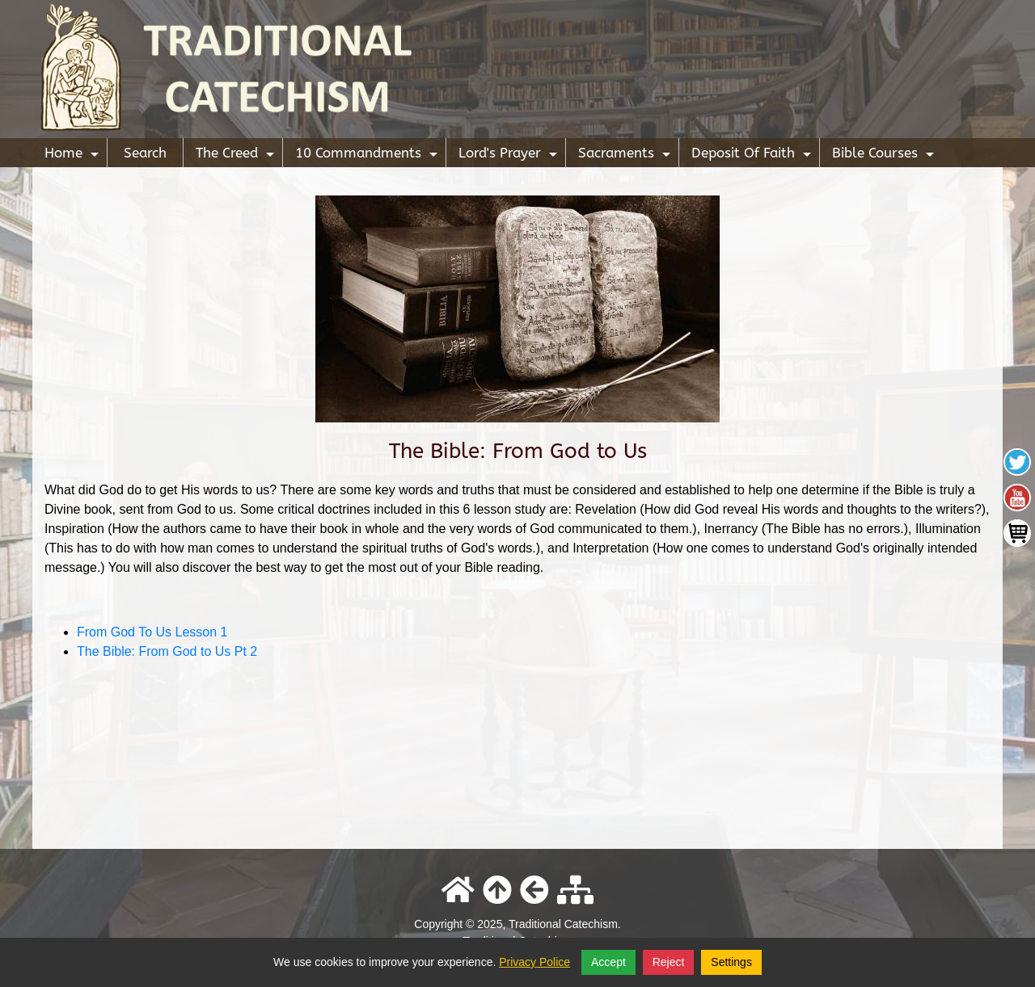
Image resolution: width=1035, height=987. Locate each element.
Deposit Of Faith (753, 156)
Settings (731, 962)
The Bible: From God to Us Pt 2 (167, 651)
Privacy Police (534, 962)
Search (145, 153)
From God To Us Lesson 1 (152, 632)
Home (73, 156)
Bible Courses (885, 156)
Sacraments (626, 156)
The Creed (237, 156)
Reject (669, 962)
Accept (608, 962)
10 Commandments (368, 156)
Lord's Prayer (509, 156)
